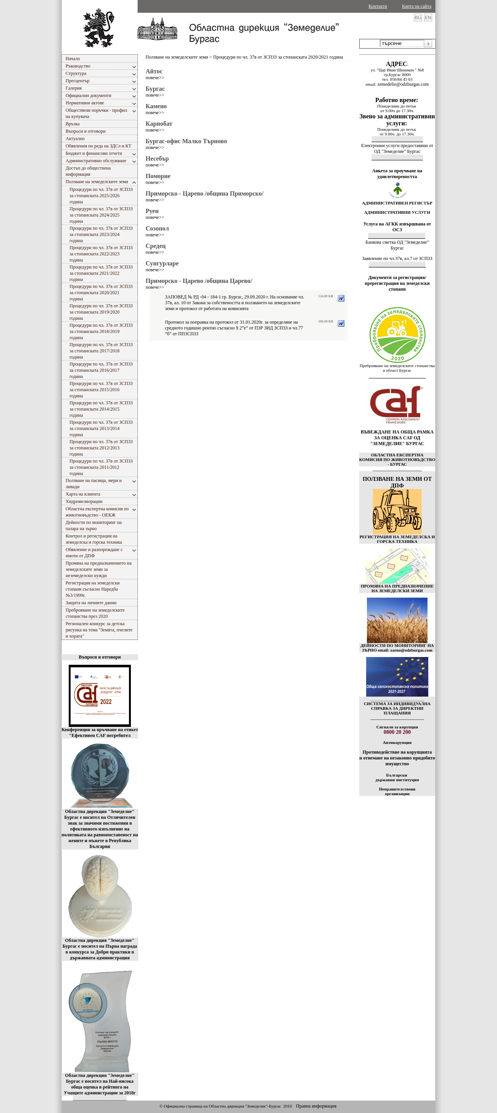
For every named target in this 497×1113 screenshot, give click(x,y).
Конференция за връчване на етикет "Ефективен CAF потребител (99, 732)
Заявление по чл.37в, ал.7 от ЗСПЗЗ (397, 258)
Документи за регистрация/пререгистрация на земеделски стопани (397, 283)
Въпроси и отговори (100, 657)
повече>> (155, 77)
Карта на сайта (416, 6)
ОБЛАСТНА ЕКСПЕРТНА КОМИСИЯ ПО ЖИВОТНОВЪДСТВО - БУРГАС (397, 459)
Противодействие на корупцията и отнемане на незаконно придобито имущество (397, 757)
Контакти (377, 6)
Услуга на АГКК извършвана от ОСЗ (397, 226)
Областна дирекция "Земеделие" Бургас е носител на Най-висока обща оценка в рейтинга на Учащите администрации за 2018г (100, 1084)
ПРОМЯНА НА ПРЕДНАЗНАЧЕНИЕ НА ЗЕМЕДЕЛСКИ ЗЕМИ (397, 588)
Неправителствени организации (397, 791)
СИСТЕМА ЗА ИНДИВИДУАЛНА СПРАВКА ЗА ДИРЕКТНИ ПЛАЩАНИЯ (397, 708)
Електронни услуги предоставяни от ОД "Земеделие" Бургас (397, 148)
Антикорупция (397, 742)
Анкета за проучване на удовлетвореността (397, 173)
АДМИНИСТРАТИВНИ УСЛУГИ (397, 212)
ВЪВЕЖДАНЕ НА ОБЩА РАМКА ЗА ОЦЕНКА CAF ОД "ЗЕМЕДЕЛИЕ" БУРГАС (397, 437)
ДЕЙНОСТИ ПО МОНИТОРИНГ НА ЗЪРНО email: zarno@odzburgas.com (397, 647)
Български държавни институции (397, 777)
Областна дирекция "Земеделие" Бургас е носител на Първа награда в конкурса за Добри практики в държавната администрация (100, 949)
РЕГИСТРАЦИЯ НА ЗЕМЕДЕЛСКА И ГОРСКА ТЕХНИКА (397, 539)
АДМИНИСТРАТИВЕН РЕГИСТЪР (397, 203)
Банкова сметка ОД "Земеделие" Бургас (397, 245)
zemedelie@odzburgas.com (403, 84)
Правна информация (316, 1106)
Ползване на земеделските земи (177, 57)
